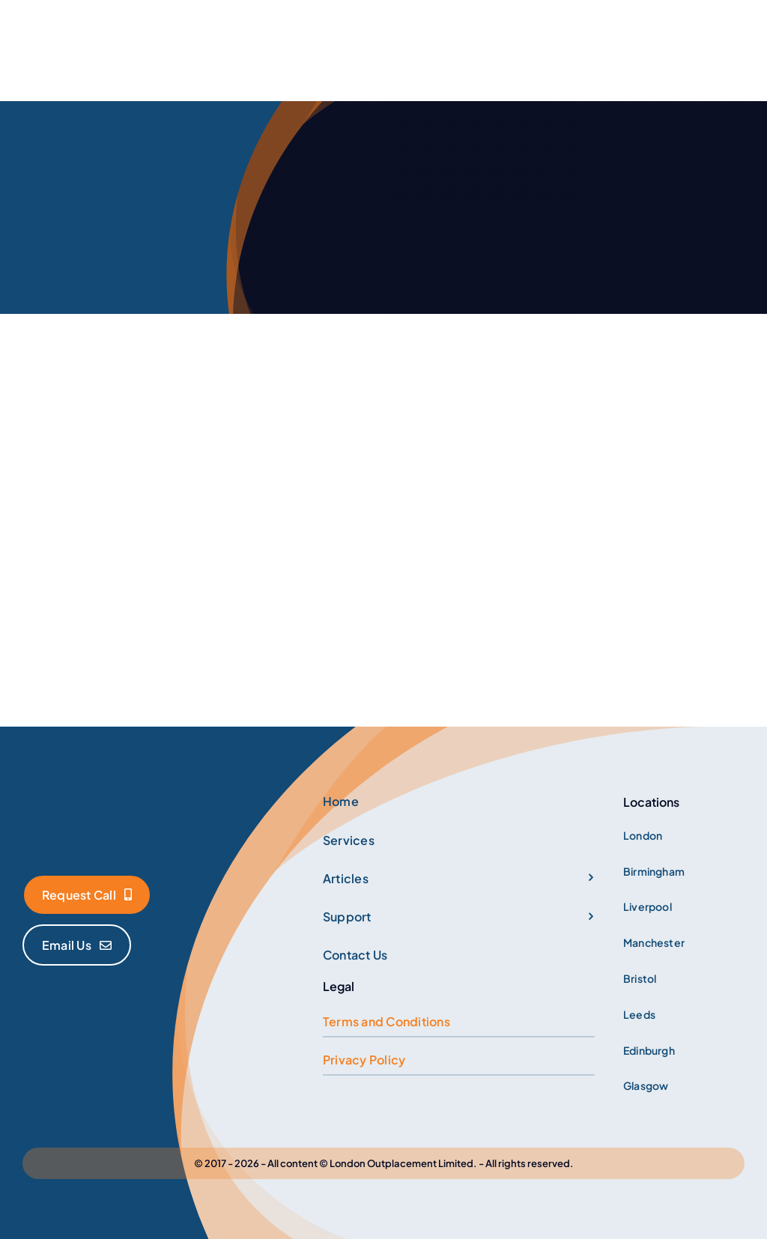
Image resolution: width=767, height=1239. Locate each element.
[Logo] (116, 792)
